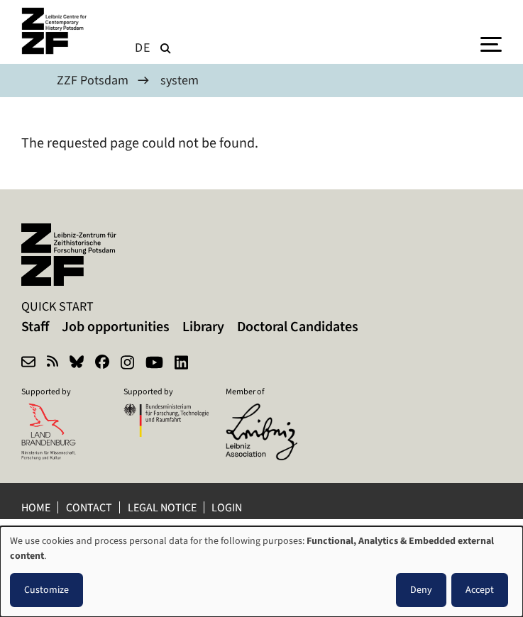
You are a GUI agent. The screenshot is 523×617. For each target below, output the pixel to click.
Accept (480, 589)
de (142, 47)
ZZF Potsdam (92, 80)
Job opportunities (116, 326)
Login (227, 507)
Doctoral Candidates (297, 326)
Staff (35, 326)
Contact (89, 507)
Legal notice (162, 507)
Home (35, 507)
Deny (421, 589)
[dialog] (261, 571)
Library (203, 326)
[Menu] (491, 43)
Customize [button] (46, 589)
